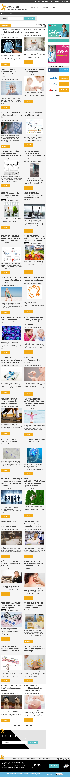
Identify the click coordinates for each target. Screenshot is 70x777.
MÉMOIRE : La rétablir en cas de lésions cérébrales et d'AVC (11, 32)
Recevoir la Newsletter (58, 67)
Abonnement (45, 7)
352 (15, 725)
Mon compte (65, 1)
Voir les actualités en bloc (45, 26)
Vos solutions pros (64, 90)
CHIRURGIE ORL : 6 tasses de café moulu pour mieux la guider (11, 688)
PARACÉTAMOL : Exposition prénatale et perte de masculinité (33, 688)
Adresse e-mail (6, 740)
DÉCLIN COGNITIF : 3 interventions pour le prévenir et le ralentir (9, 401)
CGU (44, 758)
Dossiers (33, 7)
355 (27, 725)
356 (31, 725)
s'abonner (54, 766)
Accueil (2, 13)
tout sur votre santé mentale (64, 77)
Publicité (39, 758)
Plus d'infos (36, 774)
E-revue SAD (45, 1)
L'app (51, 1)
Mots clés (4, 18)
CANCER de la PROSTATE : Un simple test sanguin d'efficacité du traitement (34, 524)
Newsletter (21, 758)
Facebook (58, 758)
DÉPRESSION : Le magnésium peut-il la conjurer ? (32, 360)
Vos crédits (64, 84)
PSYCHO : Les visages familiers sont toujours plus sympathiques (34, 648)
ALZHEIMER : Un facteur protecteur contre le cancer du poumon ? (11, 115)
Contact (48, 758)
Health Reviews (39, 7)
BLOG (54, 7)
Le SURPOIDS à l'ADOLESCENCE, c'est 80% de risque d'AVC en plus (11, 360)
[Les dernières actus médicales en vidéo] (58, 114)
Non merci (59, 774)
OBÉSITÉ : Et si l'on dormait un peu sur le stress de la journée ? (11, 563)
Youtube (69, 758)
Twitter (61, 758)
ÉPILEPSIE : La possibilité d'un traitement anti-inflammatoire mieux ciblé (11, 153)
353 (19, 725)
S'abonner (33, 742)
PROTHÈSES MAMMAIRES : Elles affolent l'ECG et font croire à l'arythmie (11, 605)
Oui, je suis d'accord (50, 774)
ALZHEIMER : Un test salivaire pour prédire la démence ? (10, 441)
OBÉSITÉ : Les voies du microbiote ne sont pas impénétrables (10, 195)
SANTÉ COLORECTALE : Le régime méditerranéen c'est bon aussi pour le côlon (34, 238)
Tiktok (66, 758)
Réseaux (50, 7)
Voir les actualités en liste (41, 26)
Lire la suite (5, 64)
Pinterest (63, 758)
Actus (29, 7)
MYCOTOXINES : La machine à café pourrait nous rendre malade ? (10, 524)
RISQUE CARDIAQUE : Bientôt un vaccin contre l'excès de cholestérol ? (10, 648)
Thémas (56, 1)
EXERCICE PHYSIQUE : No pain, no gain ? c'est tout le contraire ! (11, 280)
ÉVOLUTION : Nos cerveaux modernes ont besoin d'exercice (34, 441)
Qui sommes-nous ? (30, 758)
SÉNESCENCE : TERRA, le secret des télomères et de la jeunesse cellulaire (11, 319)
